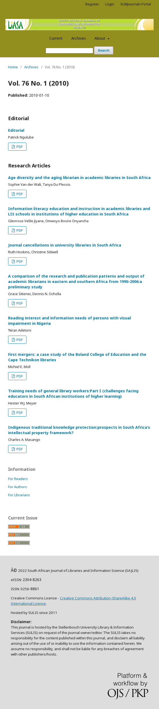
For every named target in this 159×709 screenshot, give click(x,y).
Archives (78, 38)
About (100, 38)
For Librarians (19, 494)
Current (56, 38)
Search (103, 50)
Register (92, 4)
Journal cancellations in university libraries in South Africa (64, 245)
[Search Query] (69, 50)
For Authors (17, 486)
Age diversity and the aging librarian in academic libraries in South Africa (79, 177)
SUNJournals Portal (135, 4)
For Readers (18, 478)
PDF (19, 146)
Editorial (16, 130)
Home (13, 67)
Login (109, 4)
